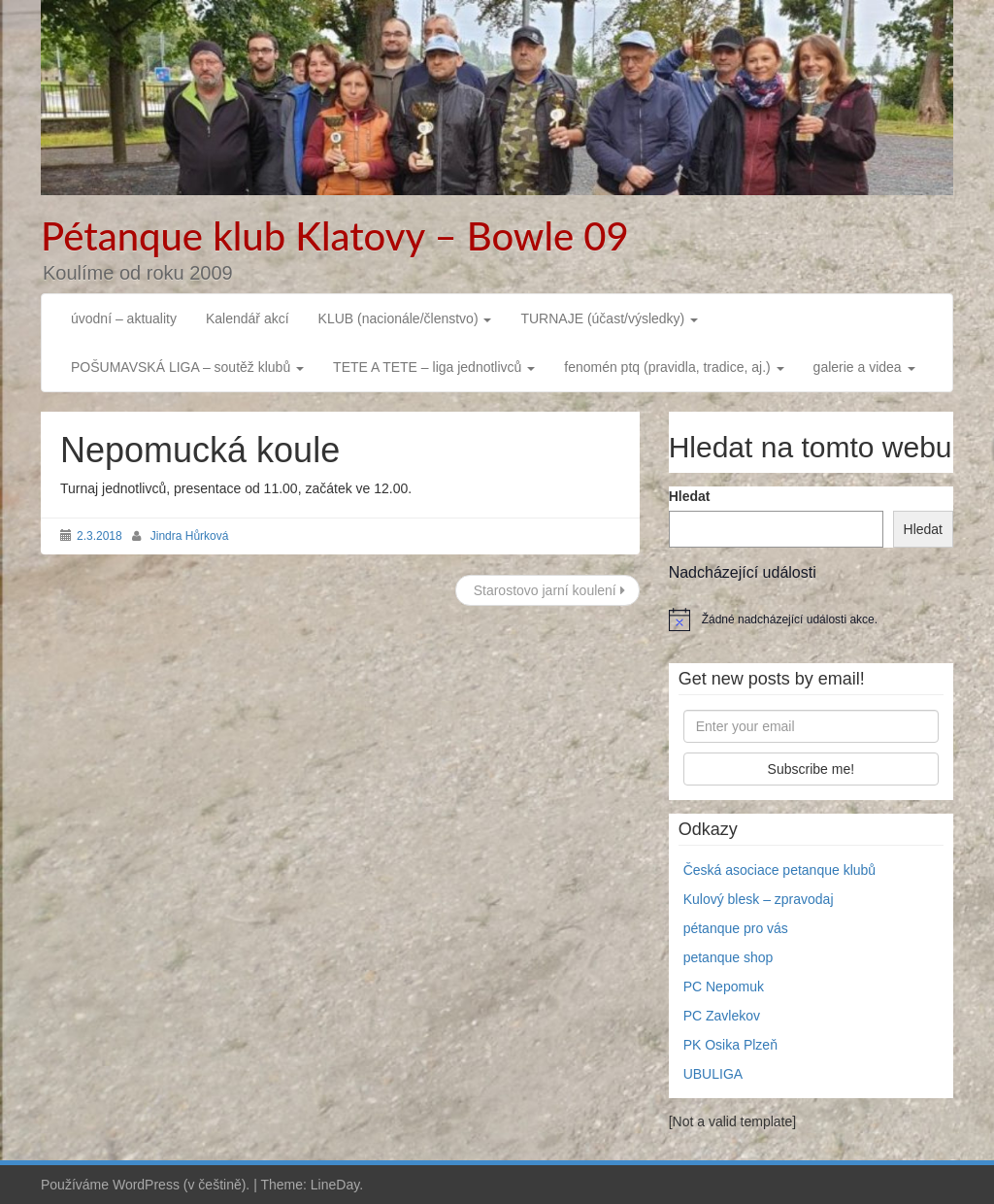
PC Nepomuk (723, 986)
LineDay (335, 1184)
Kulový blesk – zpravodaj (758, 899)
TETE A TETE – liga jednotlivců (434, 367)
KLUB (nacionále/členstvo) (405, 318)
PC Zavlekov (721, 1015)
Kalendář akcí (247, 318)
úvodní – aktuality (124, 318)
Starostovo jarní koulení (547, 590)
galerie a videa (864, 367)
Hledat (690, 496)
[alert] (811, 619)
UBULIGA (713, 1074)
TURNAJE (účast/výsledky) (609, 318)
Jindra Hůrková (189, 536)
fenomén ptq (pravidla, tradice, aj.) (673, 367)
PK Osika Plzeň (730, 1045)
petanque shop (728, 957)
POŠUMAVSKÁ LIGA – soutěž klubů (187, 367)
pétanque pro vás (735, 928)
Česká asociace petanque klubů (779, 870)
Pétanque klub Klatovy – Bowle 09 (335, 236)
